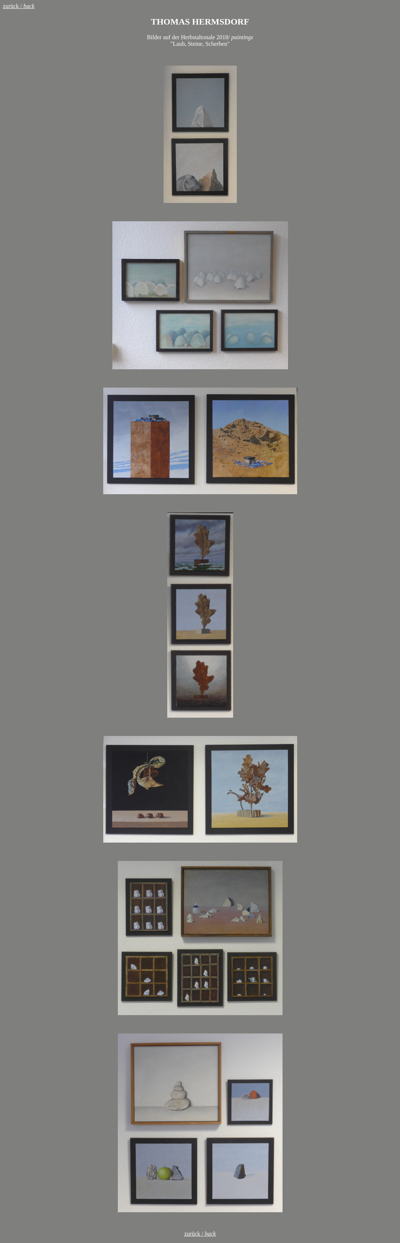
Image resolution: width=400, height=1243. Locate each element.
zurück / (18, 6)
